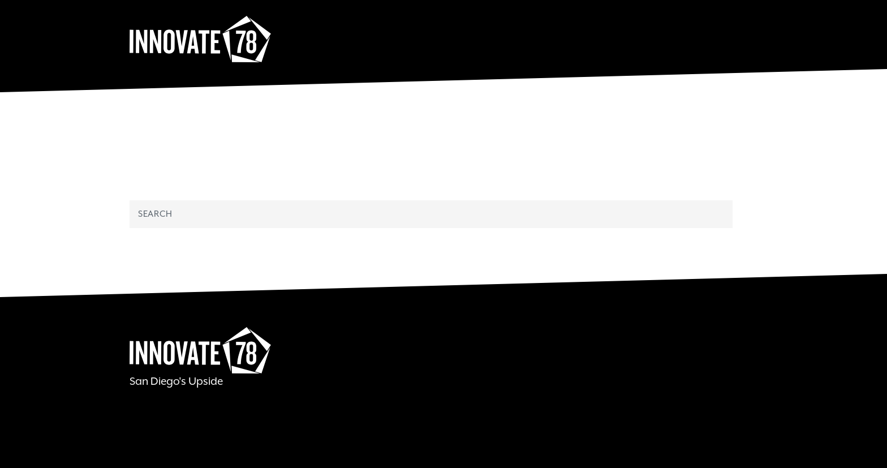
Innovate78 (200, 39)
